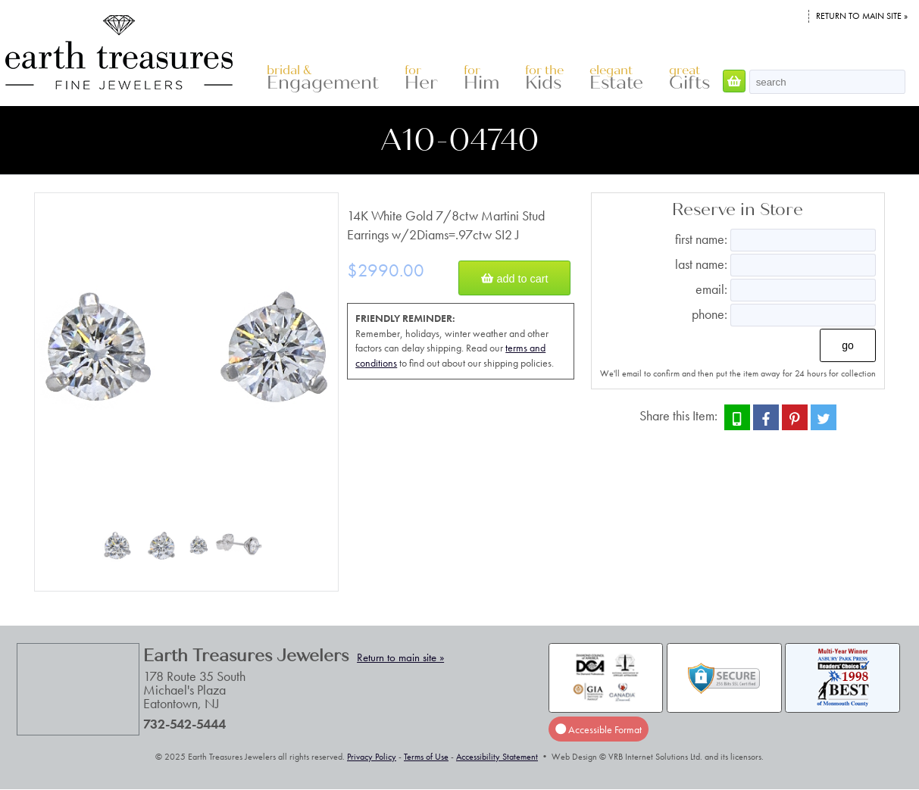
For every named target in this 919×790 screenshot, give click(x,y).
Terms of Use (426, 757)
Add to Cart (514, 278)
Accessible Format (598, 728)
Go (848, 345)
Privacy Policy (371, 757)
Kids (544, 78)
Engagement (323, 78)
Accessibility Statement (497, 757)
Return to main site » (862, 16)
